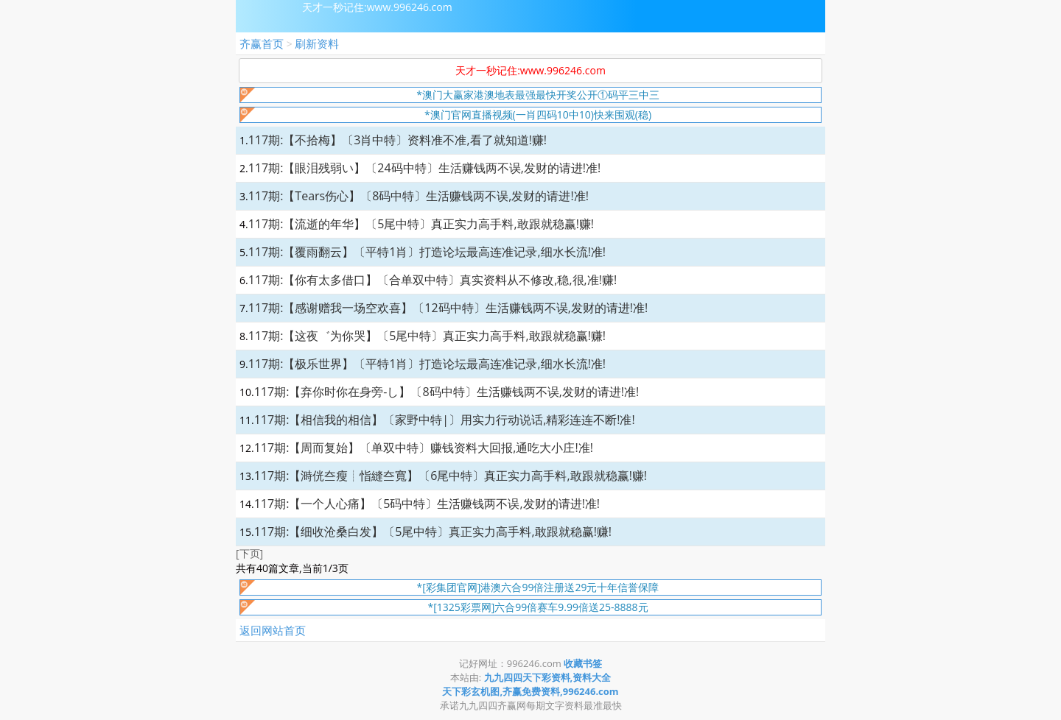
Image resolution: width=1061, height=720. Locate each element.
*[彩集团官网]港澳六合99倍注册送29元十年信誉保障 (538, 587)
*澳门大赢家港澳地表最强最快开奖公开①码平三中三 (537, 95)
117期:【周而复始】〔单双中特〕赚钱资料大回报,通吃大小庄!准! (423, 448)
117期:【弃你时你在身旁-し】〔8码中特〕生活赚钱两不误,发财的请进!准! (447, 392)
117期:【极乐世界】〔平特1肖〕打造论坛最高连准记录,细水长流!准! (427, 364)
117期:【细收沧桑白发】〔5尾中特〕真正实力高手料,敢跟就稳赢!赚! (433, 531)
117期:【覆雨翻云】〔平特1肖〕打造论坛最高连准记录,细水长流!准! (427, 252)
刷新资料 (317, 43)
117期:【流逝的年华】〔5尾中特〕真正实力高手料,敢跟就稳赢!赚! (421, 224)
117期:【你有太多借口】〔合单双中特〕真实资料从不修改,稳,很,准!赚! (432, 280)
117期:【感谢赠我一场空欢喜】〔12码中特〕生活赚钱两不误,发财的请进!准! (448, 308)
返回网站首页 (272, 630)
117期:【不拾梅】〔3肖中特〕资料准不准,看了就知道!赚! (397, 140)
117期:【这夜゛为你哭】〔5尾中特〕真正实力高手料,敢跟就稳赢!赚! (427, 336)
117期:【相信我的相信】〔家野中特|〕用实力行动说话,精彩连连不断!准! (444, 420)
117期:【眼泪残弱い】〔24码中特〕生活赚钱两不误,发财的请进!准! (424, 168)
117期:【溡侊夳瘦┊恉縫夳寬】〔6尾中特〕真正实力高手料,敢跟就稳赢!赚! (450, 475)
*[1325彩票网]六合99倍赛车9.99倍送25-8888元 (537, 607)
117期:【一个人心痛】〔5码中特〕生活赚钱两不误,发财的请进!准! (427, 503)
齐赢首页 (261, 43)
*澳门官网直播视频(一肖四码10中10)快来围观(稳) (537, 114)
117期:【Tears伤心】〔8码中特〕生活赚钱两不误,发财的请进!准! (418, 196)
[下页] (249, 553)
